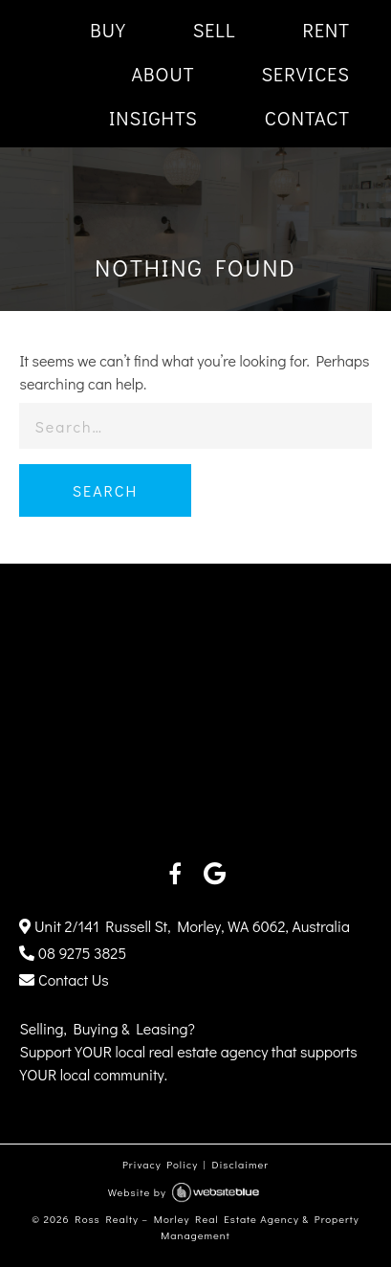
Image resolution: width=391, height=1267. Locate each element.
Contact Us (63, 979)
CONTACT (307, 117)
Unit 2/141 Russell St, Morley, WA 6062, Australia (184, 926)
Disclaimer (240, 1164)
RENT (326, 29)
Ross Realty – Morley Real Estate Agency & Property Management (216, 1226)
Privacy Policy (160, 1164)
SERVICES (305, 73)
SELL (214, 29)
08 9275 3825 (72, 953)
